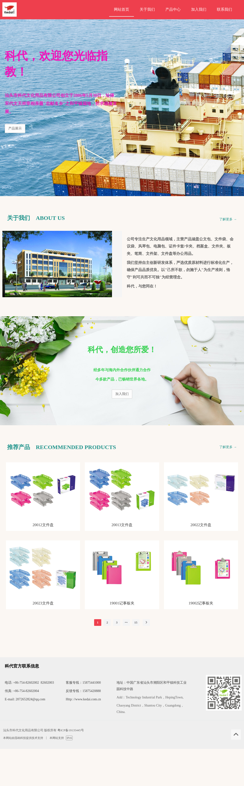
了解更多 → (228, 219)
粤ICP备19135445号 (70, 730)
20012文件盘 (43, 525)
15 (135, 622)
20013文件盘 (122, 525)
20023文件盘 (43, 603)
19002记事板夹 (200, 603)
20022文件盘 (200, 525)
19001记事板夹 (122, 603)
